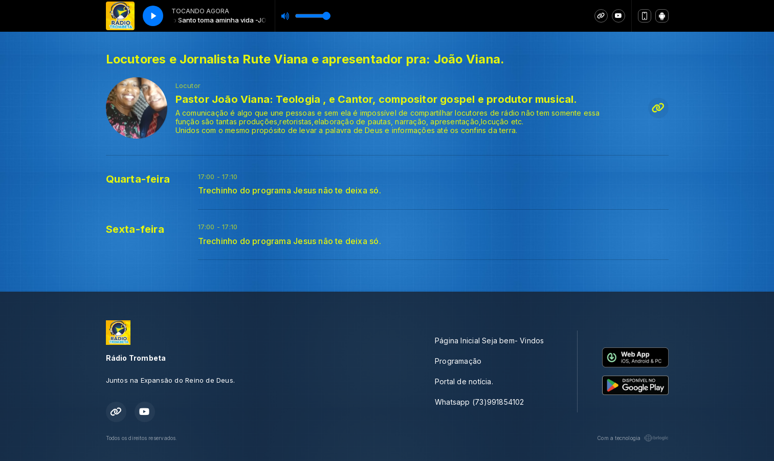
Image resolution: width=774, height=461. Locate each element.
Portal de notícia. (464, 381)
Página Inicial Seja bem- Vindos (489, 340)
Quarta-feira (138, 179)
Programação (458, 361)
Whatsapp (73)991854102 (479, 402)
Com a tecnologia (632, 438)
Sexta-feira (135, 229)
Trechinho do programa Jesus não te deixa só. (289, 190)
